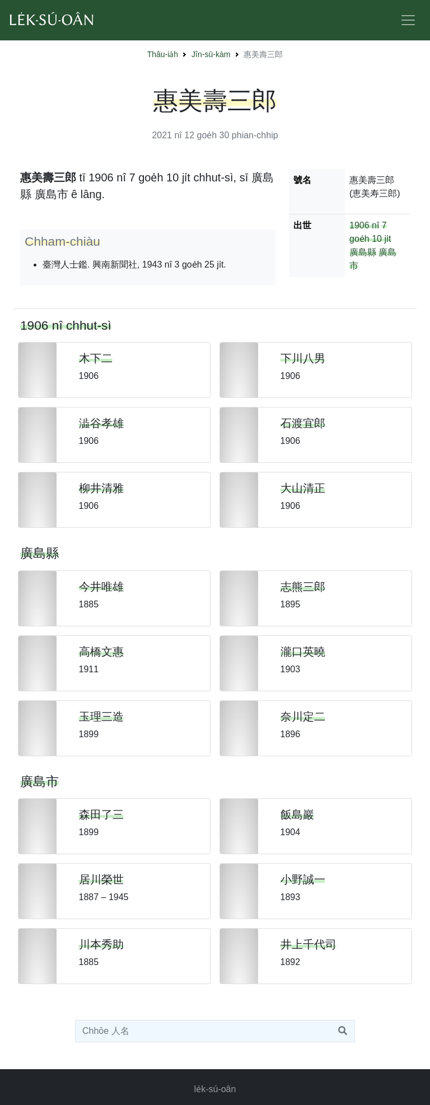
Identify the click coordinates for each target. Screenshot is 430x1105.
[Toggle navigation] (408, 20)
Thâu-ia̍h (162, 54)
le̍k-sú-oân (215, 1089)
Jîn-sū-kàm (210, 54)
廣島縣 (362, 252)
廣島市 (39, 781)
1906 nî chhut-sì (65, 325)
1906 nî (364, 225)
